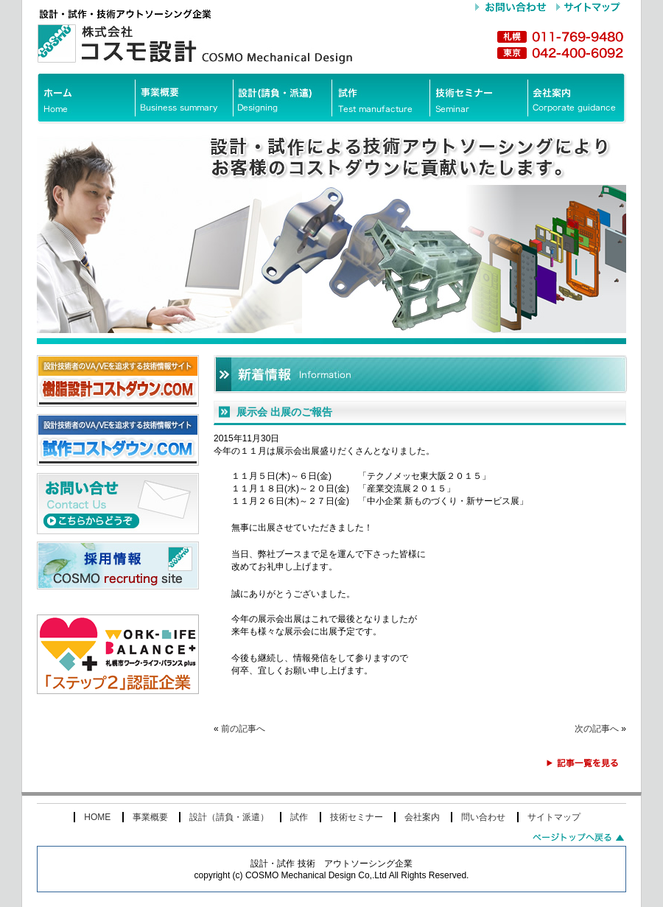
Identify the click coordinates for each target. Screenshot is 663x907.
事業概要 (150, 817)
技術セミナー (356, 817)
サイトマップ (553, 817)
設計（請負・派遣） (229, 817)
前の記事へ (243, 729)
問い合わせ (483, 817)
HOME (97, 817)
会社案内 (422, 817)
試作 (299, 817)
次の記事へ (597, 729)
